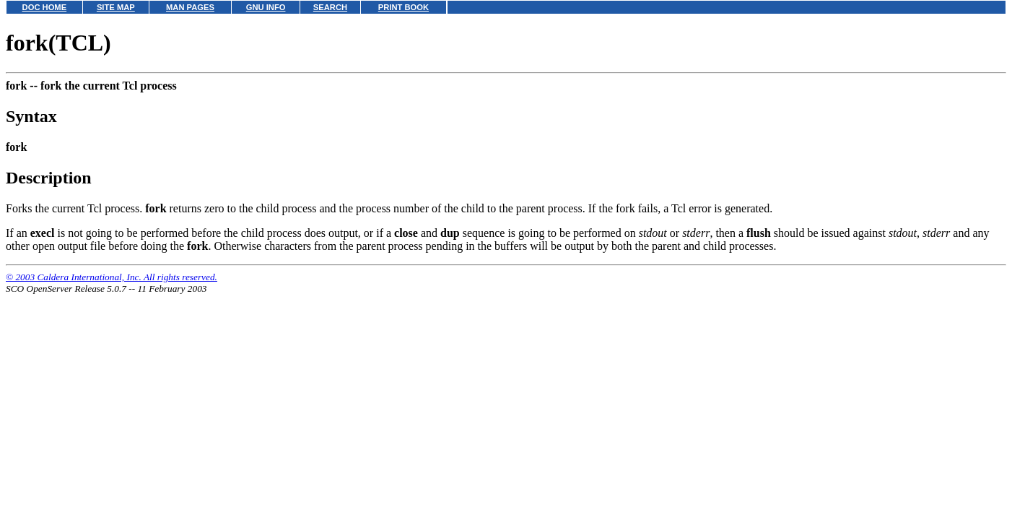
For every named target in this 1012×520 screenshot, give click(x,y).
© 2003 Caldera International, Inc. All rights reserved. (111, 277)
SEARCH (330, 7)
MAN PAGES (190, 7)
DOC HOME (44, 7)
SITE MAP (116, 7)
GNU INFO (266, 7)
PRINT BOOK (403, 7)
